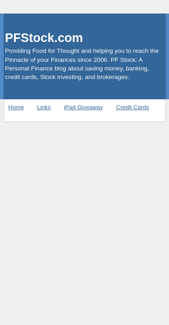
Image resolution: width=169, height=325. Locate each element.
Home (16, 107)
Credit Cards (132, 107)
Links (43, 107)
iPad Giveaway (83, 107)
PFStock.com (44, 38)
